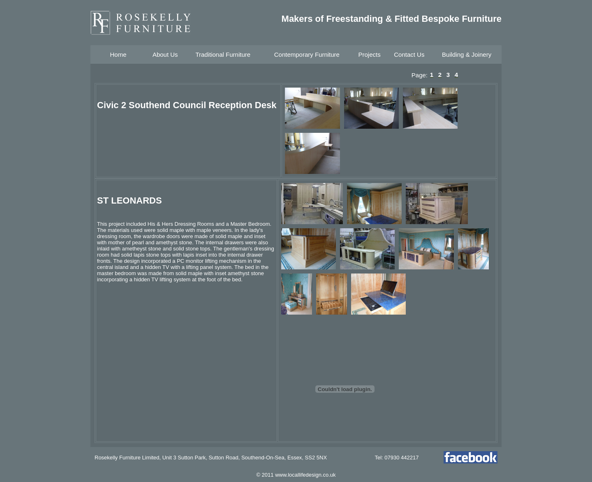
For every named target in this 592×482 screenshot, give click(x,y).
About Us (165, 54)
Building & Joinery (466, 54)
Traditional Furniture (222, 54)
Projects (369, 54)
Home (118, 54)
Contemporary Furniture (307, 54)
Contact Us (409, 54)
